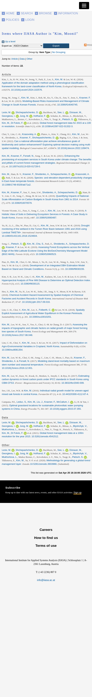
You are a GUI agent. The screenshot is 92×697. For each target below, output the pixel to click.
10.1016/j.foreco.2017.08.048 (17, 335)
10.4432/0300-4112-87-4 (75, 394)
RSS (87, 45)
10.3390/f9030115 (30, 283)
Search (27, 13)
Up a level (8, 41)
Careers (46, 530)
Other (30, 58)
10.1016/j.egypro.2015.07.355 (65, 408)
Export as (7, 45)
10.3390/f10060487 (46, 217)
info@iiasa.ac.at (46, 580)
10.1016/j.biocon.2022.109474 (73, 148)
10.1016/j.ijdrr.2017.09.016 (36, 302)
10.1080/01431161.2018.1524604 (19, 236)
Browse (45, 13)
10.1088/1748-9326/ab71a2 (16, 184)
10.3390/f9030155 (74, 269)
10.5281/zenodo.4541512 (45, 436)
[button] (56, 45)
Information (68, 13)
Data (22, 58)
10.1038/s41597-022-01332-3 (57, 126)
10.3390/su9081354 (12, 349)
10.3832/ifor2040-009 (72, 383)
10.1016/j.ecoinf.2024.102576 (26, 89)
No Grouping (58, 52)
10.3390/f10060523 (46, 254)
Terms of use (46, 546)
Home (10, 13)
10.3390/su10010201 (40, 316)
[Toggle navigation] (84, 5)
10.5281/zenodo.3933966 (43, 464)
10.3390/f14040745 (67, 104)
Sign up (77, 492)
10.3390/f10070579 (21, 203)
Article (14, 58)
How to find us (46, 538)
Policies (12, 19)
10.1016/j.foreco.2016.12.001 (17, 368)
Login (29, 19)
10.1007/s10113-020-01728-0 (24, 166)
